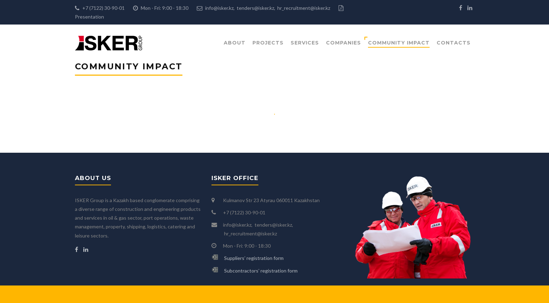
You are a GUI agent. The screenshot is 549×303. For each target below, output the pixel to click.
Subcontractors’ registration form (261, 271)
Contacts (454, 43)
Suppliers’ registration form (254, 258)
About (234, 43)
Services (305, 43)
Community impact (399, 43)
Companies (343, 43)
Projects (268, 43)
